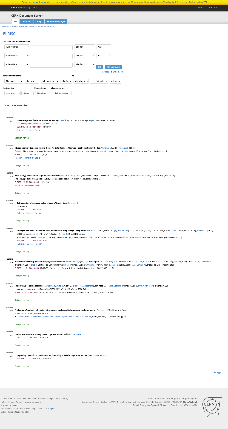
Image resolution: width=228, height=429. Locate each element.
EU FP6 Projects (41, 27)
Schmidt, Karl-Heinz (145, 285)
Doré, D (175, 230)
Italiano (159, 401)
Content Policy (14, 402)
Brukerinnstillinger (56, 21)
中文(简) (184, 405)
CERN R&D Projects (17, 27)
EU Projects (30, 27)
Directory (212, 7)
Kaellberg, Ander (73, 175)
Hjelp (39, 21)
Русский (155, 405)
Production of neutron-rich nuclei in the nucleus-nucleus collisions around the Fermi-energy (55, 310)
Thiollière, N (122, 230)
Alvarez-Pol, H (100, 355)
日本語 (167, 401)
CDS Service (19, 408)
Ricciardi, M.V (207, 261)
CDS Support (49, 408)
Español (132, 401)
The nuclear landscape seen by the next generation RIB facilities (43, 334)
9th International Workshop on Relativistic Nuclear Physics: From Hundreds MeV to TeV (54, 316)
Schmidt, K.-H (180, 261)
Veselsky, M (110, 261)
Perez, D (33, 265)
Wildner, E (106, 148)
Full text (20, 130)
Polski (136, 405)
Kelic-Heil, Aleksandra (83, 285)
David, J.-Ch (35, 234)
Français (141, 401)
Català (96, 401)
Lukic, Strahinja (114, 285)
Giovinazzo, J (112, 265)
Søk (15, 21)
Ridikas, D (63, 234)
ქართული (177, 401)
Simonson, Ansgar (138, 175)
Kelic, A (66, 265)
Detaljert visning (22, 137)
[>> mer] (217, 372)
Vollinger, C (123, 148)
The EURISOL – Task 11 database (29, 285)
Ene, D (149, 230)
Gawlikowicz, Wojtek (53, 285)
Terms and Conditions (32, 402)
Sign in (199, 7)
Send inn (27, 21)
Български (87, 401)
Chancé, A (64, 120)
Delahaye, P (73, 203)
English (123, 401)
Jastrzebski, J (90, 265)
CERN (24, 7)
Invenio (14, 405)
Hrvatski (150, 401)
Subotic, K (140, 261)
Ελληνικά (113, 401)
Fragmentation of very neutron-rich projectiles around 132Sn (41, 261)
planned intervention (41, 2)
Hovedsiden (5, 27)
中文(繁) (193, 405)
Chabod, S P (93, 230)
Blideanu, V (202, 230)
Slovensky (165, 405)
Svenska (175, 405)
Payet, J (92, 120)
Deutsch (104, 401)
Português (145, 405)
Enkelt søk (118, 71)
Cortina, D (141, 265)
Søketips (106, 71)
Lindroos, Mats (117, 175)
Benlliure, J (75, 261)
